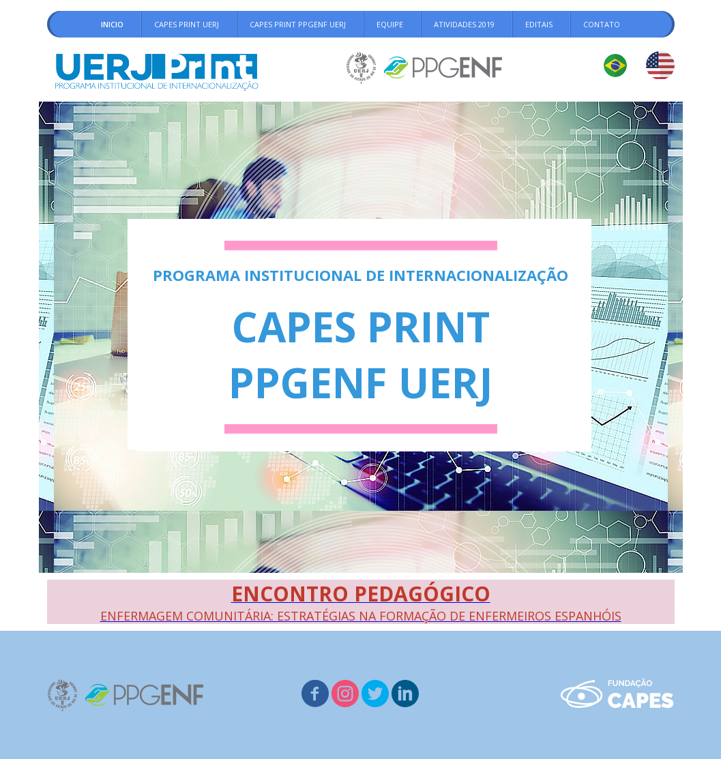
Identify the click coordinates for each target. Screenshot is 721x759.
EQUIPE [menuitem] (390, 24)
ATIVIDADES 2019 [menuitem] (464, 24)
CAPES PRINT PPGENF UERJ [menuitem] (298, 24)
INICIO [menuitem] (112, 24)
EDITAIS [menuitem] (539, 24)
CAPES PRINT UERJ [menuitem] (186, 24)
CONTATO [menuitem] (601, 24)
